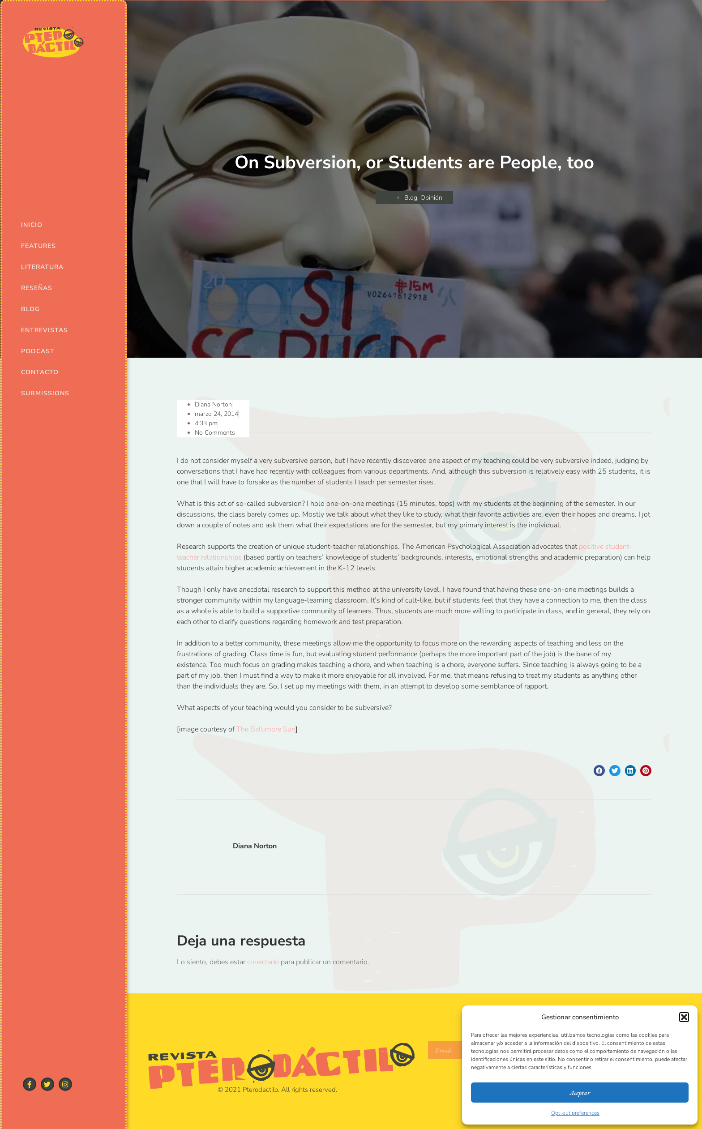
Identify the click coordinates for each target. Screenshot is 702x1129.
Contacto (40, 372)
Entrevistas (44, 330)
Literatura (42, 267)
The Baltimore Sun (265, 729)
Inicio (32, 225)
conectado (263, 962)
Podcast (38, 351)
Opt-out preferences (575, 1112)
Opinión (431, 197)
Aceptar (579, 1092)
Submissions (45, 393)
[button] (684, 1017)
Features (38, 246)
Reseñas (36, 288)
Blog (30, 309)
